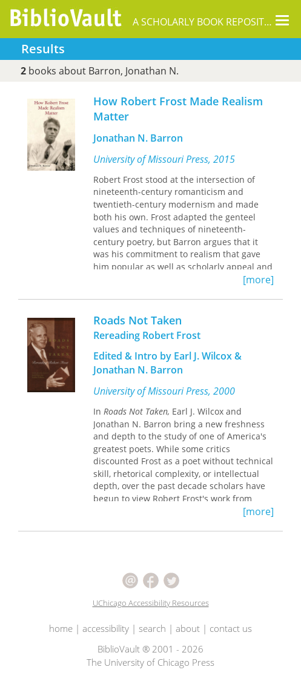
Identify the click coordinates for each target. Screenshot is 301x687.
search (152, 628)
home (61, 628)
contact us (231, 628)
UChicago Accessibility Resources (151, 602)
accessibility (105, 628)
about (188, 628)
